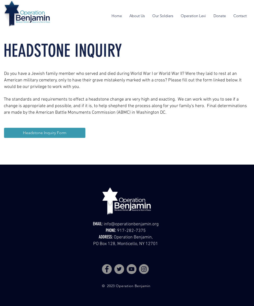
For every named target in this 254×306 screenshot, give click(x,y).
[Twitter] (119, 269)
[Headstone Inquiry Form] (44, 133)
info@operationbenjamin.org (131, 224)
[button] (137, 16)
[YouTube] (131, 269)
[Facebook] (107, 269)
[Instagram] (144, 269)
